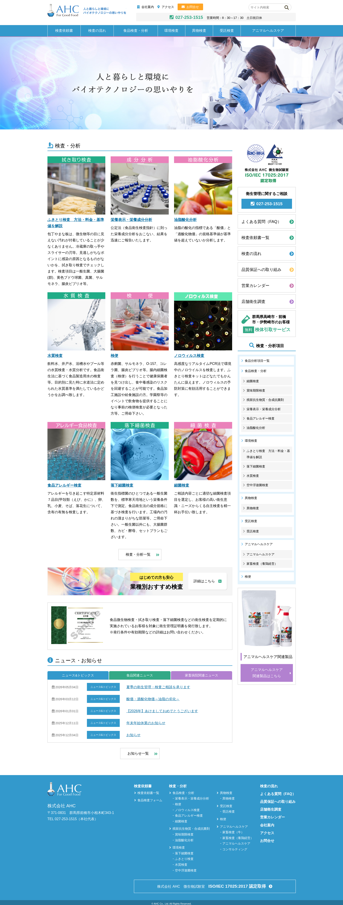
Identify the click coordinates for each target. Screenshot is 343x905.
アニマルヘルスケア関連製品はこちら (267, 673)
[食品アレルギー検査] (76, 451)
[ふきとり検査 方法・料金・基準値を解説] (76, 185)
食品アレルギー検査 (64, 485)
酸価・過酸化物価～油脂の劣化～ (153, 699)
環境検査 (171, 30)
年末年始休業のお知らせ (145, 723)
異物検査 (199, 30)
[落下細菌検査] (140, 451)
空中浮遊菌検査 (257, 485)
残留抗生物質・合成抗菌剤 (265, 400)
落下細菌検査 (122, 485)
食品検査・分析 (135, 30)
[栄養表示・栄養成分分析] (140, 185)
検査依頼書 (64, 30)
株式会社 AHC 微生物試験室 (212, 886)
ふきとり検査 (184, 859)
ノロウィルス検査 (189, 356)
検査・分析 (178, 786)
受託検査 (227, 30)
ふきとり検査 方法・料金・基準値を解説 (268, 454)
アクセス (168, 7)
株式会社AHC (86, 10)
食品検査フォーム (149, 800)
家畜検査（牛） (233, 832)
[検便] (140, 321)
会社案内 (147, 7)
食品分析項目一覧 (257, 360)
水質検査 (55, 356)
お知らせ (133, 735)
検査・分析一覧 (138, 554)
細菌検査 (181, 485)
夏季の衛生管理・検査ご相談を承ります (158, 687)
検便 (114, 356)
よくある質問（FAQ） (261, 221)
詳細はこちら (204, 581)
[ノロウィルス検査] (203, 321)
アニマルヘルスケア (268, 30)
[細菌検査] (203, 451)
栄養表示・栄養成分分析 (131, 220)
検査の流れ (97, 30)
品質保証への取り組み (261, 269)
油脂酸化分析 (185, 220)
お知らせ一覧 (138, 753)
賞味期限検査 (256, 390)
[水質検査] (76, 321)
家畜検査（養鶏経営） (262, 563)
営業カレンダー (255, 285)
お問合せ (192, 7)
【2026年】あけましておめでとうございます (162, 711)
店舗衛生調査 (253, 301)
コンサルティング (234, 849)
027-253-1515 (189, 17)
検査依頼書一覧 (255, 237)
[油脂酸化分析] (203, 185)
